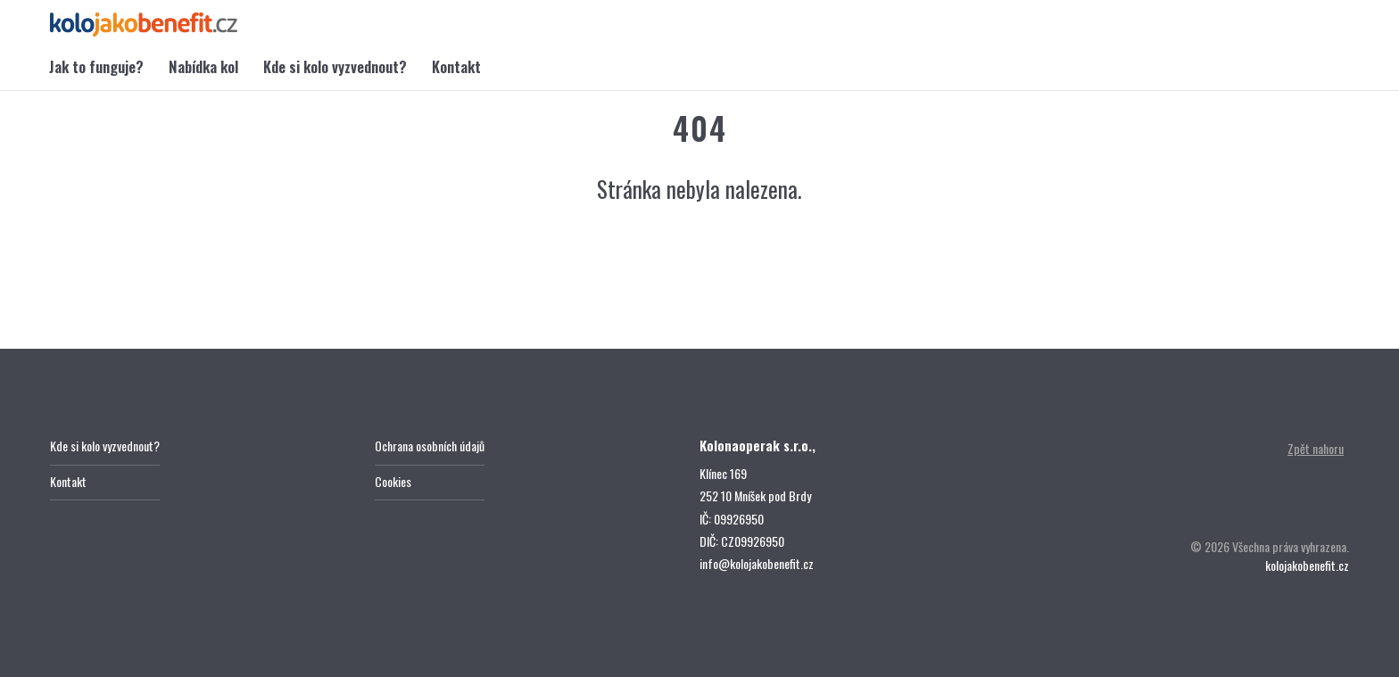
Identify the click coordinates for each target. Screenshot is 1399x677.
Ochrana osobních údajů (429, 445)
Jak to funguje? (96, 66)
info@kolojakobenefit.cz (757, 563)
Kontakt (456, 66)
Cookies (393, 481)
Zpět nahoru (1315, 448)
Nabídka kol (203, 66)
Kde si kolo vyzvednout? (335, 66)
